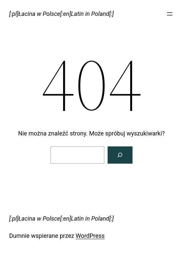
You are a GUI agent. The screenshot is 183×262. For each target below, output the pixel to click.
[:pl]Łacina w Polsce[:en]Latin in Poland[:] (61, 13)
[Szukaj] (120, 155)
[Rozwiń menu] (170, 14)
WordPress (90, 235)
